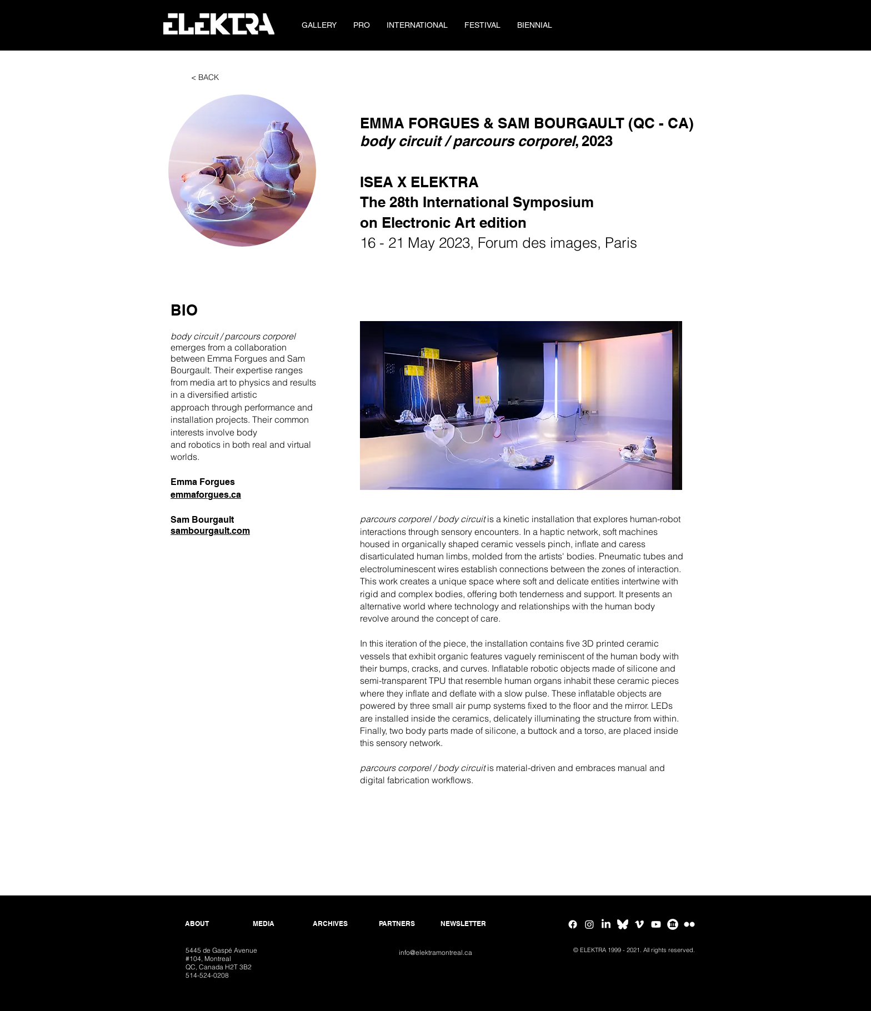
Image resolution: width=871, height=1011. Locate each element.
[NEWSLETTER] (463, 924)
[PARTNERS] (396, 924)
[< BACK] (205, 78)
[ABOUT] (196, 924)
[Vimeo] (639, 924)
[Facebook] (572, 924)
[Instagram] (589, 924)
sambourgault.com (210, 530)
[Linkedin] (606, 924)
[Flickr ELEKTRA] (689, 924)
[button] (361, 25)
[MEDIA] (263, 924)
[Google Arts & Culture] (672, 924)
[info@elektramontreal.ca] (435, 953)
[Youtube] (656, 924)
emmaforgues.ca (206, 494)
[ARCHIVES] (330, 924)
